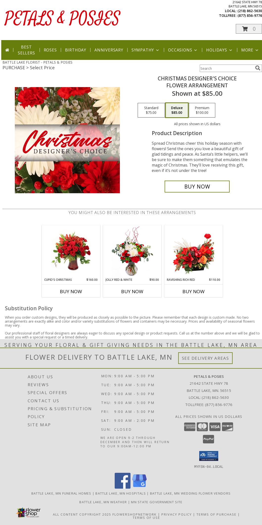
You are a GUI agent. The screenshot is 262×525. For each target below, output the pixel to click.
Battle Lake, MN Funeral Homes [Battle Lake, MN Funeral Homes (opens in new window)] (61, 493)
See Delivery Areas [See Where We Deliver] (205, 358)
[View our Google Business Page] (139, 487)
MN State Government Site (156, 502)
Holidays (219, 50)
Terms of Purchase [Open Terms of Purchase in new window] (216, 514)
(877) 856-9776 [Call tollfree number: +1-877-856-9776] (250, 15)
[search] (258, 68)
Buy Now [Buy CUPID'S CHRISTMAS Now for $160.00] (71, 291)
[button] (249, 29)
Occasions (183, 50)
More (250, 50)
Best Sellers (26, 50)
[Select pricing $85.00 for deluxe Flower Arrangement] (177, 110)
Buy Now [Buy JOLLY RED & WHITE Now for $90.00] (132, 291)
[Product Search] (226, 68)
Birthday (75, 50)
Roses (50, 50)
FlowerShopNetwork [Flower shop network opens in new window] (134, 514)
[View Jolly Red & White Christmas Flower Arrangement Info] (132, 251)
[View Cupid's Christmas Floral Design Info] (71, 251)
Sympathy (145, 50)
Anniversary (108, 50)
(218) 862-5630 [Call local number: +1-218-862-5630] (250, 10)
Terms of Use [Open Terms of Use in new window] (146, 517)
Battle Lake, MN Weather (103, 502)
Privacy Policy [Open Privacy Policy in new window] (176, 514)
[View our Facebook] (123, 487)
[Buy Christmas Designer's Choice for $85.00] (197, 186)
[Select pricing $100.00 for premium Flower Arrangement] (202, 110)
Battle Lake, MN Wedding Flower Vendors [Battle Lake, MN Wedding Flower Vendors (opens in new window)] (190, 493)
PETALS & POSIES (62, 18)
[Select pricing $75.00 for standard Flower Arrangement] (151, 110)
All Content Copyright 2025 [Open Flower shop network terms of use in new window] (82, 514)
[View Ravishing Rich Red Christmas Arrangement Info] (193, 251)
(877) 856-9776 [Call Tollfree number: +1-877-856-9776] (218, 404)
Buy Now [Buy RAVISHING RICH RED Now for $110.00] (193, 291)
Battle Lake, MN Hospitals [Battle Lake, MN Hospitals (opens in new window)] (120, 493)
